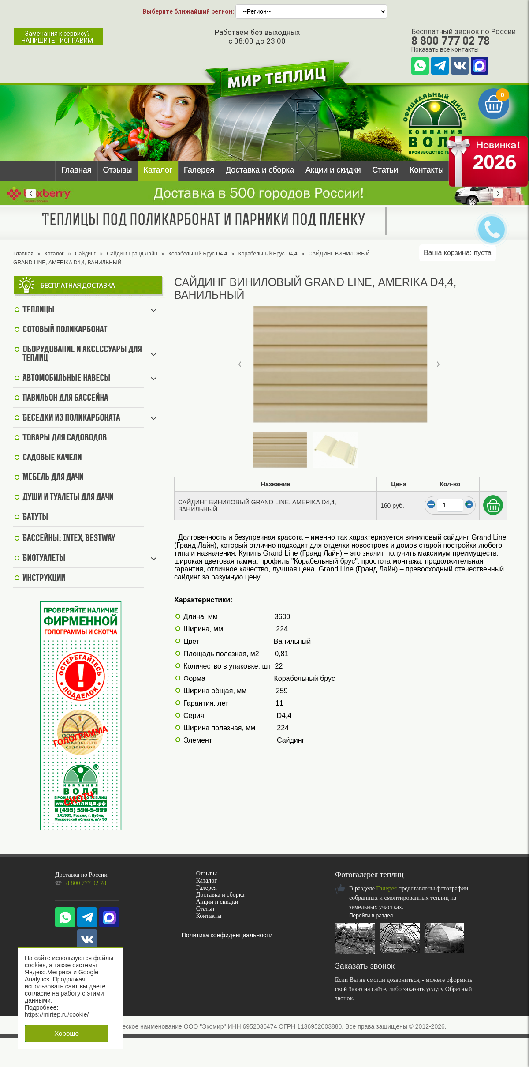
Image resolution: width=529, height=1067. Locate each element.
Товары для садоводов (64, 438)
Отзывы (117, 169)
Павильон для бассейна (65, 398)
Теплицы (38, 310)
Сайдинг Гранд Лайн (132, 254)
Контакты (427, 169)
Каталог (157, 169)
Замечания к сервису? (57, 37)
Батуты (35, 517)
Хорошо (66, 1033)
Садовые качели (52, 458)
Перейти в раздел (371, 916)
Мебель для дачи (52, 477)
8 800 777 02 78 (450, 40)
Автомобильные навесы (66, 378)
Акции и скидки (333, 169)
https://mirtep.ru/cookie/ (57, 1014)
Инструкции (43, 578)
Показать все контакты (445, 49)
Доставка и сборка (260, 169)
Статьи (385, 169)
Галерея (199, 169)
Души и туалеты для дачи (67, 497)
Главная (76, 169)
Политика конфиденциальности (227, 935)
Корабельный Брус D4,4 (197, 254)
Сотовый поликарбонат (64, 330)
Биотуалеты (43, 558)
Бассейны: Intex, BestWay (68, 538)
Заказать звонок (365, 966)
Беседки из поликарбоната (71, 418)
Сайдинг (85, 254)
